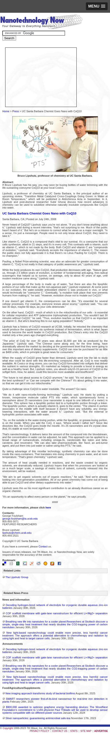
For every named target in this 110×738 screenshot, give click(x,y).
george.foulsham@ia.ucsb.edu (20, 518)
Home (5, 111)
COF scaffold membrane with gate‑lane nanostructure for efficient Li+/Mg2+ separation (57, 613)
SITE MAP (86, 731)
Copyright (8, 728)
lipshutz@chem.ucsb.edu (16, 532)
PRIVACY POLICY (39, 731)
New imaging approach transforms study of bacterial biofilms (40, 693)
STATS (74, 731)
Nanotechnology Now (41, 22)
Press (15, 111)
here (48, 507)
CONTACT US (59, 731)
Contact (43, 546)
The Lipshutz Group (16, 577)
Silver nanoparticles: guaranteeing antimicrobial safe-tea (37, 718)
